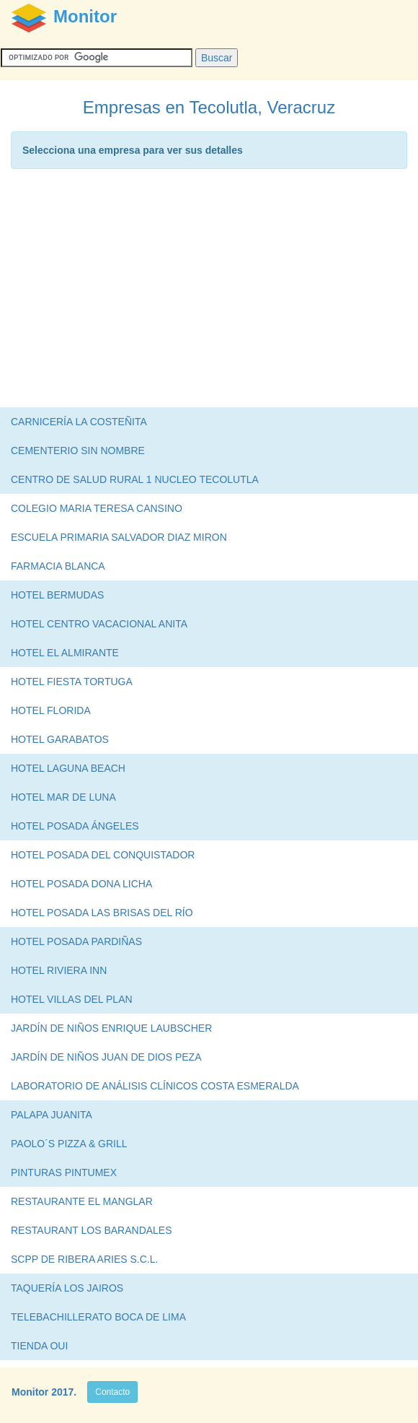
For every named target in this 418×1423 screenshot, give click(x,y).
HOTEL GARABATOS (60, 739)
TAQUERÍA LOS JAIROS (67, 1288)
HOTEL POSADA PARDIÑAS (76, 941)
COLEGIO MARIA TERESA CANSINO (96, 508)
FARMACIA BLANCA (58, 566)
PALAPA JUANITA (51, 1114)
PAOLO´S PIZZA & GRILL (69, 1143)
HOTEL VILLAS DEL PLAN (72, 999)
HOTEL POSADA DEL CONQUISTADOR (103, 855)
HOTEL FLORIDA (51, 710)
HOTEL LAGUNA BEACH (68, 768)
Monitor (30, 1392)
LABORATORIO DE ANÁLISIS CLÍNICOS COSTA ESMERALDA (155, 1086)
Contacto (112, 1392)
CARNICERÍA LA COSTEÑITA (79, 421)
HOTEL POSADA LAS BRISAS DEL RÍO (102, 912)
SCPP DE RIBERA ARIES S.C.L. (84, 1259)
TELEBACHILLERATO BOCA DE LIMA (98, 1317)
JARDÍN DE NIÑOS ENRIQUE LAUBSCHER (111, 1028)
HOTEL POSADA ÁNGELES (75, 826)
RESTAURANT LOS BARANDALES (91, 1230)
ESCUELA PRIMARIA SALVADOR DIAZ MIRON (119, 537)
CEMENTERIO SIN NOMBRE (78, 450)
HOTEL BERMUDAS (57, 595)
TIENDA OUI (39, 1346)
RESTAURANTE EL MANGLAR (82, 1201)
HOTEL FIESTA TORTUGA (72, 681)
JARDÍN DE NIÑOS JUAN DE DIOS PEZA (106, 1057)
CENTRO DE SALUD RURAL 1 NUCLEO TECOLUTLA (135, 479)
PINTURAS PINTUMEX (64, 1172)
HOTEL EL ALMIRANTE (65, 652)
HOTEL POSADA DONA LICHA (81, 883)
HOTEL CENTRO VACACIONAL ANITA (99, 624)
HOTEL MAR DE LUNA (63, 797)
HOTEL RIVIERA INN (59, 970)
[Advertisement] (209, 292)
